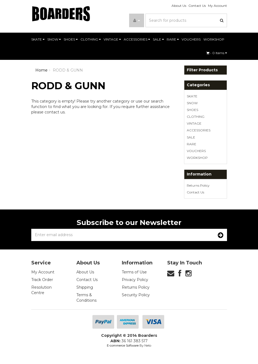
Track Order (42, 279)
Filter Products (202, 70)
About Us (179, 6)
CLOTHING (90, 39)
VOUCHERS (191, 39)
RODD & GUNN (68, 70)
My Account (217, 6)
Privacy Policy (135, 279)
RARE (173, 39)
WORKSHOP (213, 39)
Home (41, 70)
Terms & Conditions (86, 297)
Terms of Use (134, 272)
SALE (158, 39)
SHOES (71, 39)
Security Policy (136, 294)
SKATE (38, 39)
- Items (216, 53)
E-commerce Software (123, 345)
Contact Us (197, 6)
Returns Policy (198, 185)
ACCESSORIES (137, 39)
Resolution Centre (41, 290)
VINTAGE (112, 39)
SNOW (54, 39)
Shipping (84, 287)
